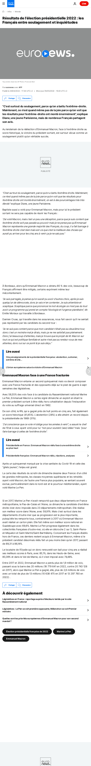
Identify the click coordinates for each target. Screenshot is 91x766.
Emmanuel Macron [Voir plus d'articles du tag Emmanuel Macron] (15, 638)
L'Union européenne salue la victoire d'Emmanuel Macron (34, 367)
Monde (18, 12)
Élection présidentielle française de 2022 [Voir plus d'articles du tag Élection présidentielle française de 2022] (27, 631)
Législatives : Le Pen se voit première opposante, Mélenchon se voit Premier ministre (39, 610)
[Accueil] (3, 11)
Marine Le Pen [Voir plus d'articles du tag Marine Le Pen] (64, 631)
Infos (9, 12)
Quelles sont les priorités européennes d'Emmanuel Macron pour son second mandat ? (40, 619)
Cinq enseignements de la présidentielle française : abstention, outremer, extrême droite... (42, 358)
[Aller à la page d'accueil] (10, 3)
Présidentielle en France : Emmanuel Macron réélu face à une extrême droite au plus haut (43, 446)
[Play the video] (45, 53)
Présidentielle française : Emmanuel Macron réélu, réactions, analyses (40, 455)
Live (84, 3)
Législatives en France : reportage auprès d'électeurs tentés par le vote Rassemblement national (36, 600)
